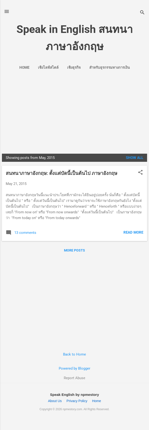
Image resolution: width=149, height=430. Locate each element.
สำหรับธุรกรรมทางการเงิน (109, 67)
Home (24, 67)
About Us (55, 401)
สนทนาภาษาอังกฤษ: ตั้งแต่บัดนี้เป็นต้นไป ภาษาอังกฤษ (61, 173)
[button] (140, 172)
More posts (74, 250)
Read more (133, 232)
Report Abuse (74, 378)
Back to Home (74, 354)
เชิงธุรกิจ (74, 67)
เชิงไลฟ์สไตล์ (48, 67)
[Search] (142, 13)
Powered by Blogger (74, 368)
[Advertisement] (74, 110)
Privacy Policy (77, 401)
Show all (134, 158)
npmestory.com (72, 409)
